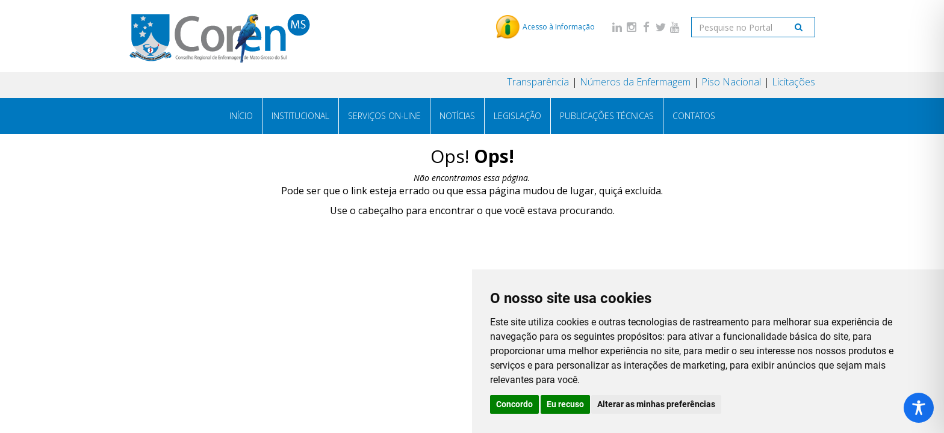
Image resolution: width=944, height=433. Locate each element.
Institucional (300, 115)
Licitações (793, 81)
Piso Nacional (731, 81)
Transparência (538, 81)
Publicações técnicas (607, 115)
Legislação (517, 115)
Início (241, 115)
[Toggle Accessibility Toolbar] (918, 408)
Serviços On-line (384, 115)
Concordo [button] (514, 404)
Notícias (457, 115)
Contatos (693, 115)
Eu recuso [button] (565, 404)
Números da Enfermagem (635, 81)
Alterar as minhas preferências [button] (656, 404)
